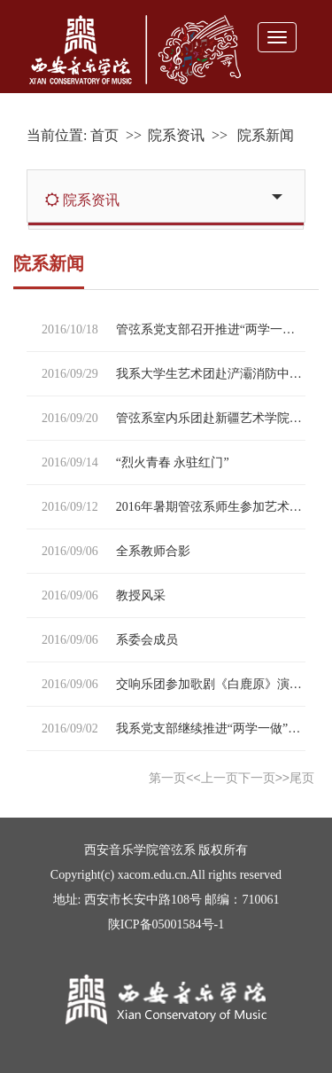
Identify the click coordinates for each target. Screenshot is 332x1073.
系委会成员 (147, 639)
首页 (104, 135)
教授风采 (141, 595)
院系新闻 (264, 135)
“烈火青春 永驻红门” (172, 462)
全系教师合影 (153, 551)
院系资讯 (176, 135)
